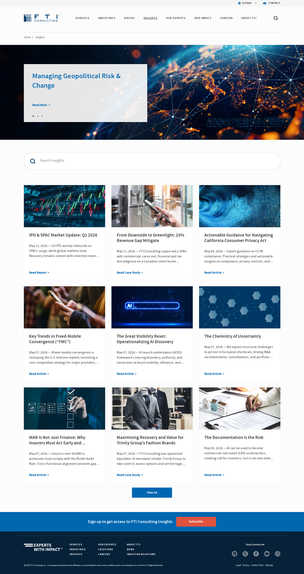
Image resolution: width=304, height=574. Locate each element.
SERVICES (82, 18)
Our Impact (203, 18)
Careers (104, 554)
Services (75, 544)
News (130, 549)
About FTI (134, 544)
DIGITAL (129, 18)
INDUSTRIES (106, 18)
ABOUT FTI (248, 18)
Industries (77, 549)
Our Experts (107, 544)
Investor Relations (141, 554)
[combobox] (143, 161)
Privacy (246, 565)
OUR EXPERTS (176, 18)
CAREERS (226, 18)
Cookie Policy (257, 565)
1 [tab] (33, 116)
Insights (75, 554)
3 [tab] (42, 116)
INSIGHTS (150, 18)
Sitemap (269, 565)
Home (27, 37)
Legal (238, 565)
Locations (105, 549)
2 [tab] (37, 116)
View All (152, 493)
